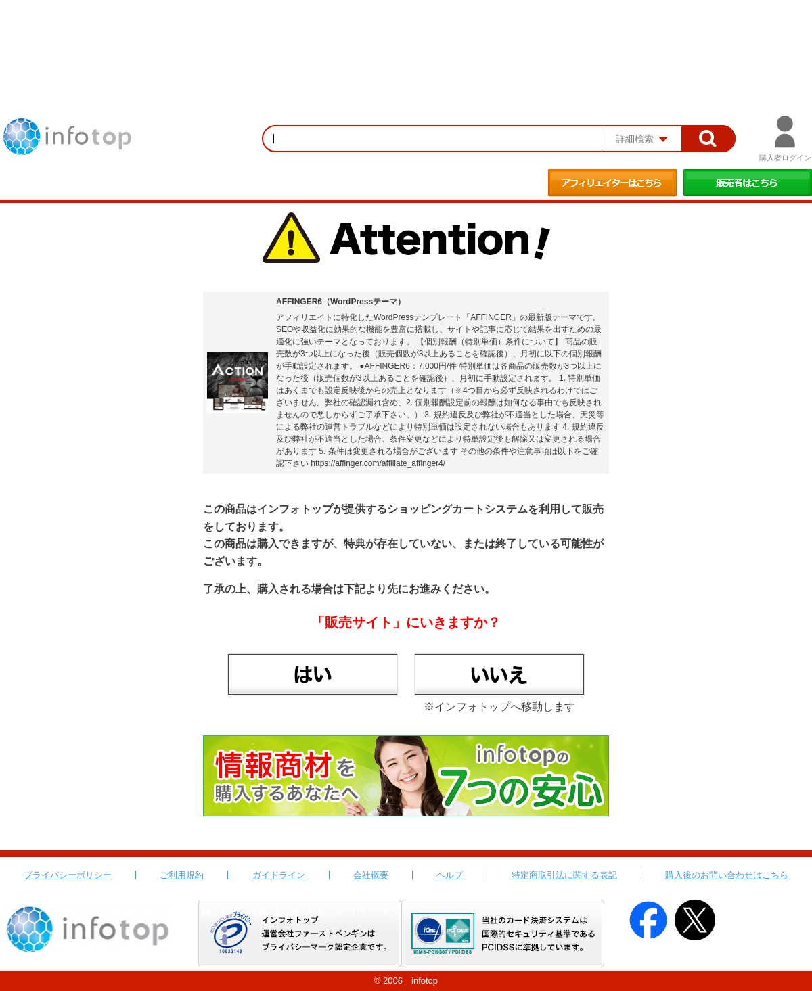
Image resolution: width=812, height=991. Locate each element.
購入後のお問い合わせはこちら (726, 875)
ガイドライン (278, 875)
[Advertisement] (406, 37)
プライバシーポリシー (68, 875)
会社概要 (370, 875)
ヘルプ (449, 875)
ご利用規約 (182, 875)
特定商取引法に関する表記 (564, 875)
